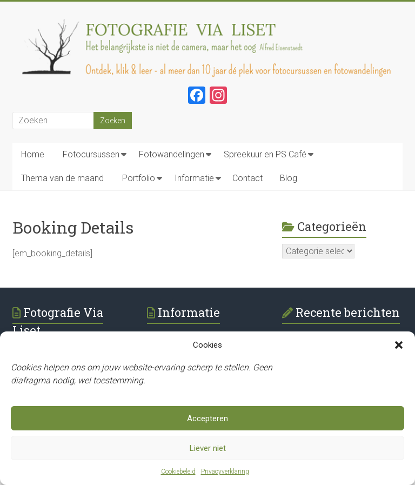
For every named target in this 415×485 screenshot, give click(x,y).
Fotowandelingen (171, 154)
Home (32, 154)
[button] (398, 345)
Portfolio (138, 178)
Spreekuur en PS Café (265, 154)
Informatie (194, 178)
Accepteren (207, 418)
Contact (247, 178)
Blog (288, 178)
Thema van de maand (62, 178)
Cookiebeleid (178, 471)
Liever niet (208, 448)
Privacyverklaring (225, 471)
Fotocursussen (91, 154)
